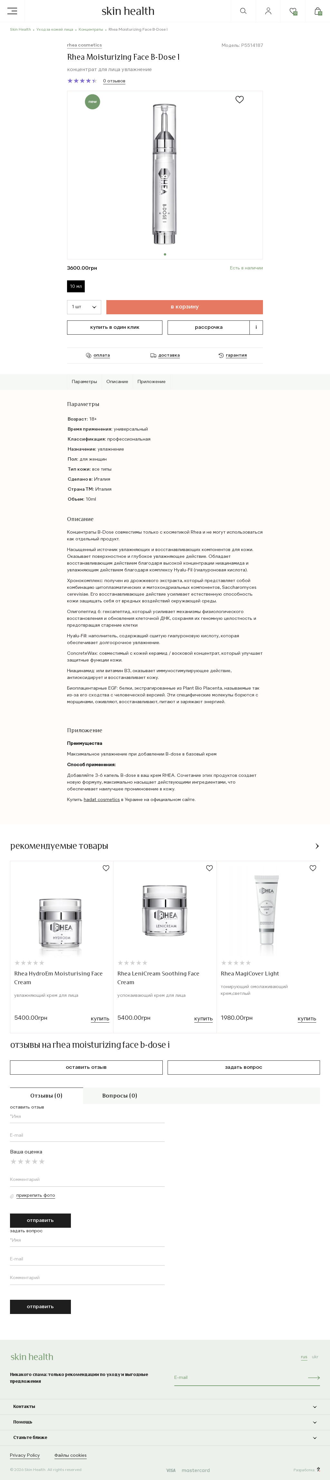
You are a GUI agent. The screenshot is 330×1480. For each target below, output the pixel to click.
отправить (40, 1220)
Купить (100, 1019)
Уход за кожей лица (54, 30)
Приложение (152, 382)
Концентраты (91, 30)
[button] (317, 846)
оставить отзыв (86, 1067)
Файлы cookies (70, 1455)
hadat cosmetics (102, 799)
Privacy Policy (25, 1455)
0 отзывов (114, 81)
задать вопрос (243, 1067)
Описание (117, 382)
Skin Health (20, 30)
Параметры (84, 382)
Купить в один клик (115, 327)
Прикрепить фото (35, 1195)
